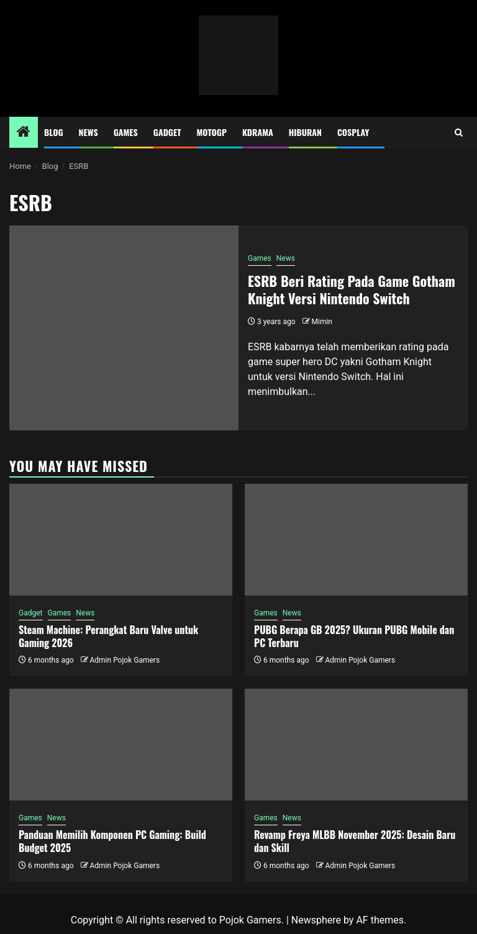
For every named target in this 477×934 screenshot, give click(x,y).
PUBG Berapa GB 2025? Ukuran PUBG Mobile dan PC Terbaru (354, 636)
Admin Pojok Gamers (124, 660)
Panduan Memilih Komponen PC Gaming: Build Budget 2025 (112, 841)
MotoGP (212, 131)
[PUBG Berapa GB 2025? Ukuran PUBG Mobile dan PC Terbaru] (356, 540)
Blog (53, 131)
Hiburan (305, 131)
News (88, 131)
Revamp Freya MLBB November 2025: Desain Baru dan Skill (354, 841)
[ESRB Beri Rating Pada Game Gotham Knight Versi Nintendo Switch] (123, 327)
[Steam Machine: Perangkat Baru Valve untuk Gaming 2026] (120, 540)
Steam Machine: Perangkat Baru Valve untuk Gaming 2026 (108, 636)
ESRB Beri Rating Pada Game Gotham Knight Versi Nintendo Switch (351, 290)
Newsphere (316, 920)
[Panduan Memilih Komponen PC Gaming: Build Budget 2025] (120, 744)
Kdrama (257, 131)
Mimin (322, 321)
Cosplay (353, 131)
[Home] (23, 133)
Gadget (167, 131)
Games (126, 131)
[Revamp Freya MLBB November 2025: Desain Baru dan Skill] (356, 744)
